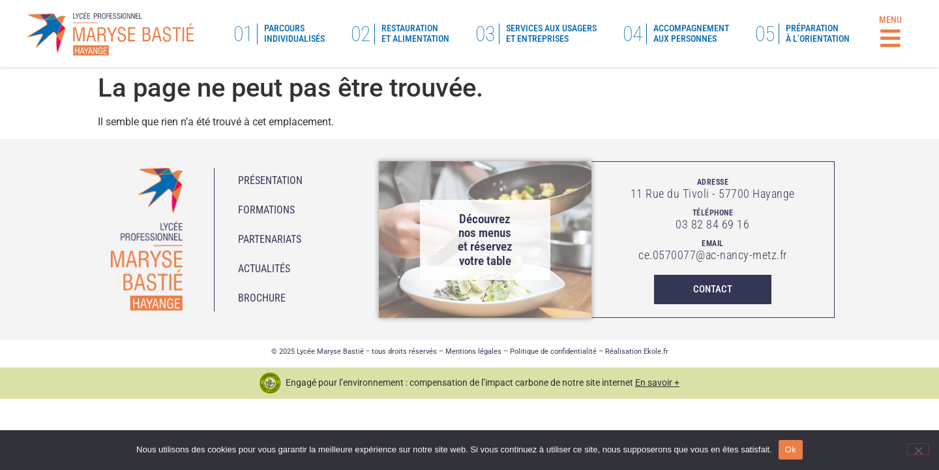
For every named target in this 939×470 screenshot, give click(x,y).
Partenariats (269, 239)
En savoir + (657, 382)
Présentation (270, 180)
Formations (266, 210)
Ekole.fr (656, 351)
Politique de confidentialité (553, 351)
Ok (790, 449)
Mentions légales (473, 351)
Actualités (264, 268)
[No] (918, 449)
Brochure (262, 298)
